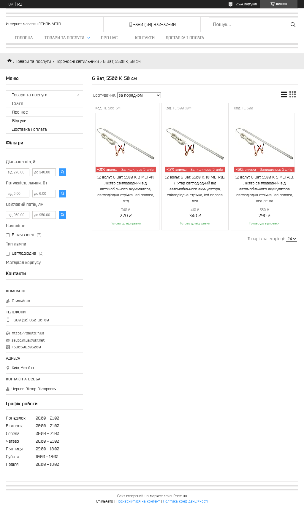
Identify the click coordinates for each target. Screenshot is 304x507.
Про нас (109, 37)
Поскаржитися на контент (138, 501)
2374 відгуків (246, 4)
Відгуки (19, 120)
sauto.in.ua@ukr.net (28, 340)
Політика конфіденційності (185, 501)
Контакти (145, 37)
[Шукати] (293, 24)
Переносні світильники (77, 61)
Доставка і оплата (185, 37)
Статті (17, 103)
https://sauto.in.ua (28, 333)
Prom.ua (180, 496)
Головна (24, 37)
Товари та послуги (64, 37)
